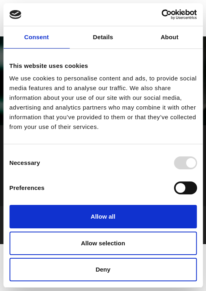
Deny (103, 269)
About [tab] (169, 37)
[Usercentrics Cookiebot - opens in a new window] (161, 14)
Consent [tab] (36, 37)
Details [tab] (103, 37)
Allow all (103, 216)
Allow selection (103, 243)
